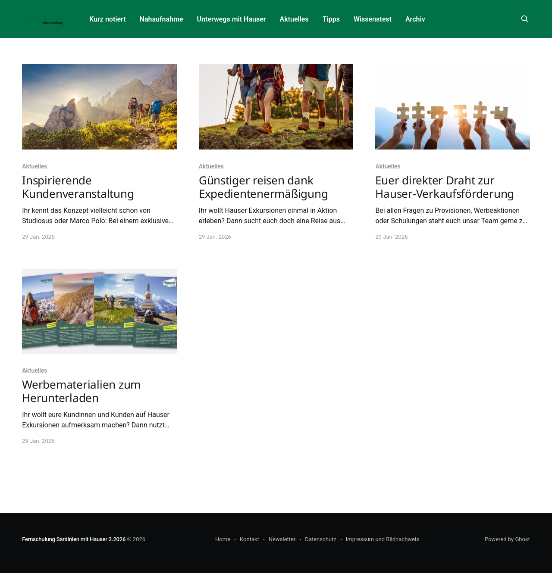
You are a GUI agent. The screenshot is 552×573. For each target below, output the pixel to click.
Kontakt (249, 539)
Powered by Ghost (507, 539)
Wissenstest (373, 19)
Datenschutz (320, 539)
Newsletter (282, 539)
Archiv (415, 19)
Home (222, 539)
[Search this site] (525, 19)
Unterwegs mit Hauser (231, 19)
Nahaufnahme (161, 19)
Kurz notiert (107, 19)
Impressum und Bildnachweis (382, 539)
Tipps (331, 19)
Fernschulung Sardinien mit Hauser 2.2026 (73, 539)
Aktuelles (294, 19)
